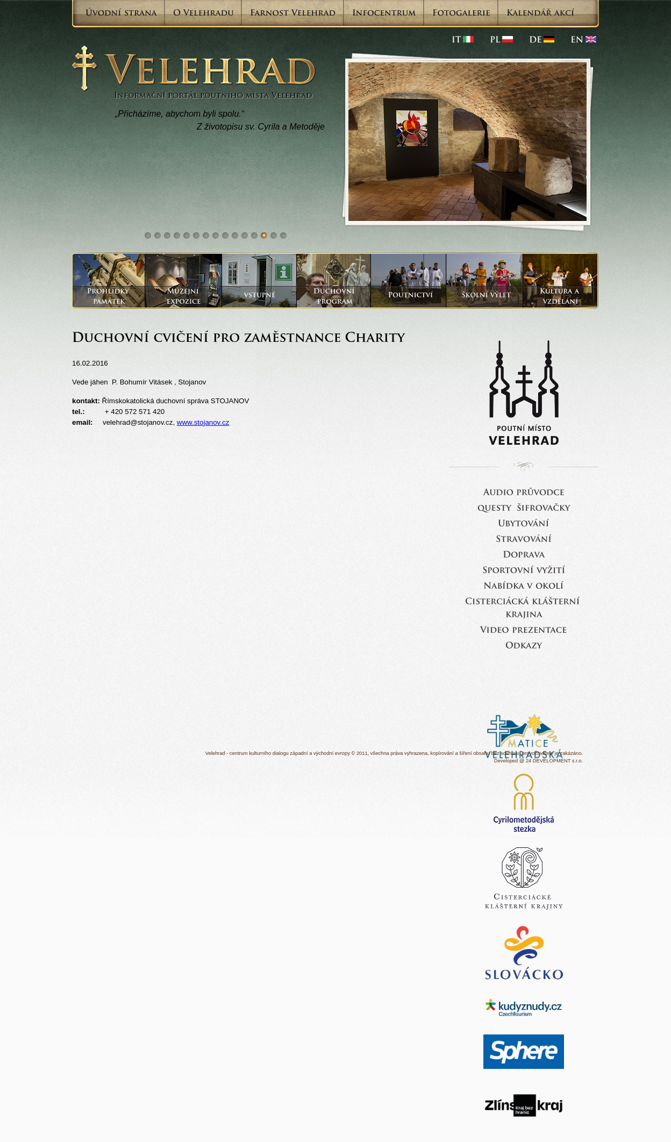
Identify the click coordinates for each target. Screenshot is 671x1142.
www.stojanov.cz (203, 422)
